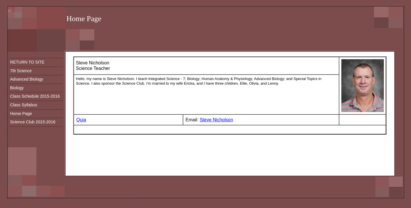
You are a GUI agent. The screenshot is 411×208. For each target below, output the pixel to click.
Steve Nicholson (216, 119)
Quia (81, 119)
